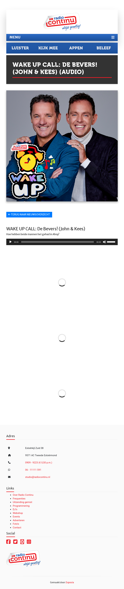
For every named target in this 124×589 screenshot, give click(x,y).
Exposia (70, 582)
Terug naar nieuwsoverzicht (29, 214)
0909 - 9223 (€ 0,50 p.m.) (38, 462)
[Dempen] (104, 242)
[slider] (57, 242)
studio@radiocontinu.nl (37, 477)
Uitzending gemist (22, 502)
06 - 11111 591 (33, 469)
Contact (17, 527)
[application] (62, 242)
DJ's (15, 509)
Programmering (21, 505)
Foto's (16, 523)
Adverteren (19, 520)
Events (16, 516)
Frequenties (19, 498)
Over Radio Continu (23, 494)
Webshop (18, 513)
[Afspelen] (10, 242)
